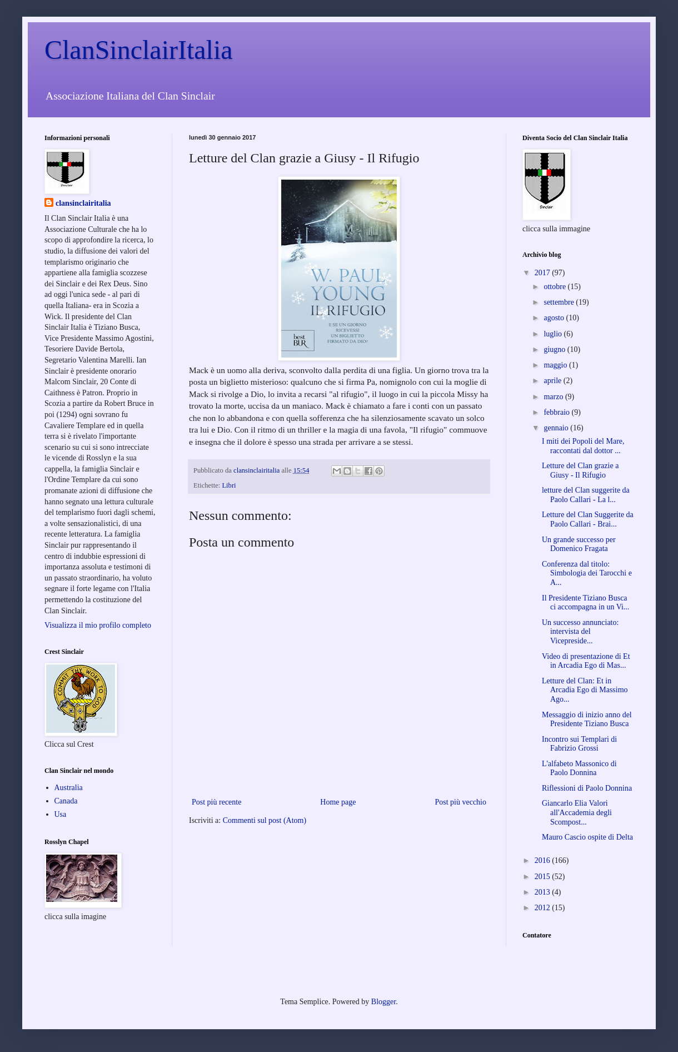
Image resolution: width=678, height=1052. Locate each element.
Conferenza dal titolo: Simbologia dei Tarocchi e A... (587, 573)
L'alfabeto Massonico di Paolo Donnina (579, 768)
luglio (554, 334)
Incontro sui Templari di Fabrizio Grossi (579, 744)
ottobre (555, 286)
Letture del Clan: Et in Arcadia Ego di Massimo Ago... (585, 690)
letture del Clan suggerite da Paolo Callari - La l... (586, 495)
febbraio (557, 412)
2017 (543, 273)
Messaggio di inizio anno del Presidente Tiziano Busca (587, 719)
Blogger (383, 1002)
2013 (543, 892)
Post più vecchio (460, 802)
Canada (66, 801)
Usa (60, 814)
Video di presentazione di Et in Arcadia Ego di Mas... (586, 661)
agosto (555, 318)
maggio (556, 365)
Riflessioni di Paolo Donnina (587, 788)
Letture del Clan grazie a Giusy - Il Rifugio (580, 470)
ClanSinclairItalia (138, 49)
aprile (553, 380)
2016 (543, 860)
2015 (543, 876)
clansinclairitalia (83, 203)
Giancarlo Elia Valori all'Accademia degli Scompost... (577, 812)
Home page (338, 802)
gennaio (557, 428)
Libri (229, 485)
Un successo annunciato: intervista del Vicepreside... (580, 632)
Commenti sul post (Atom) (265, 820)
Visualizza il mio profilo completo (97, 625)
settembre (560, 302)
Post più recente (216, 802)
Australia (68, 787)
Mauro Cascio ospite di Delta (587, 837)
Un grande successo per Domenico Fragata (579, 544)
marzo (554, 397)
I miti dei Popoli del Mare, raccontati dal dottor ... (583, 446)
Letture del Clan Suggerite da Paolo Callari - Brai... (588, 519)
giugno (555, 349)
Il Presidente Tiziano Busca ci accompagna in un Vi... (585, 603)
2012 (543, 908)
